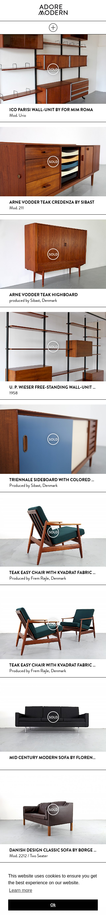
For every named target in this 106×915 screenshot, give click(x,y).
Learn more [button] (20, 890)
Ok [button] (53, 905)
